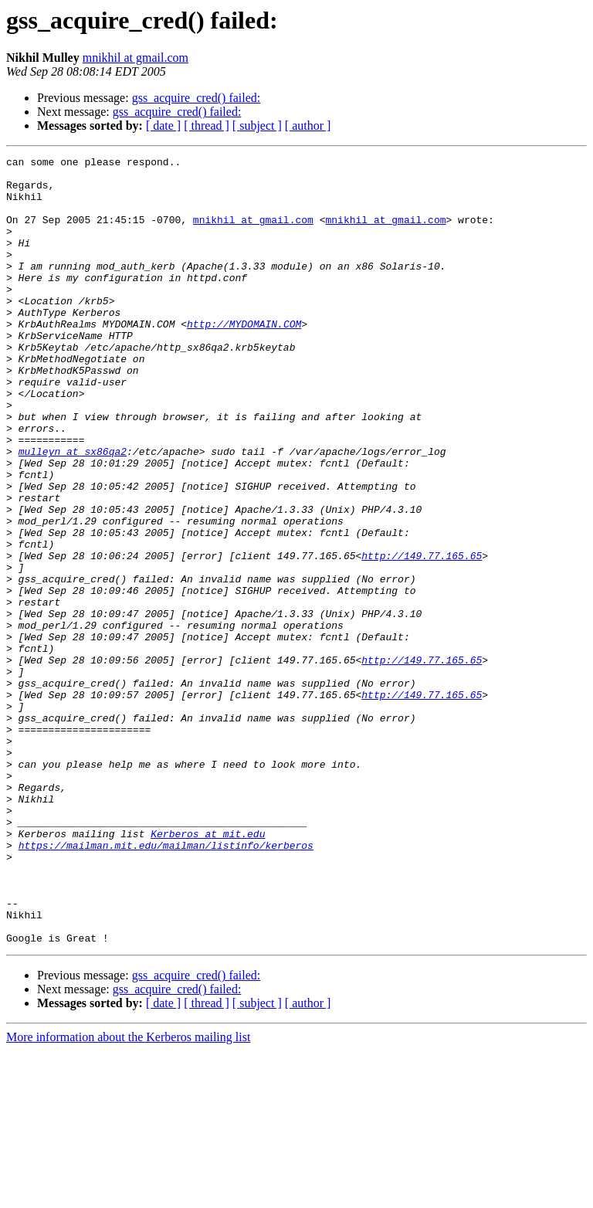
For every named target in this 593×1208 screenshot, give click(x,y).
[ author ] (308, 125)
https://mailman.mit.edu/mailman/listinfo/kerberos (166, 984)
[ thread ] (206, 125)
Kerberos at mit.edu (208, 970)
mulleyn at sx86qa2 (73, 511)
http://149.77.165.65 (421, 636)
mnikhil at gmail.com (135, 57)
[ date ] (163, 125)
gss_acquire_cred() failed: (196, 97)
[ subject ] (257, 125)
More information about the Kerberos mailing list (128, 1194)
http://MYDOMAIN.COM (244, 358)
